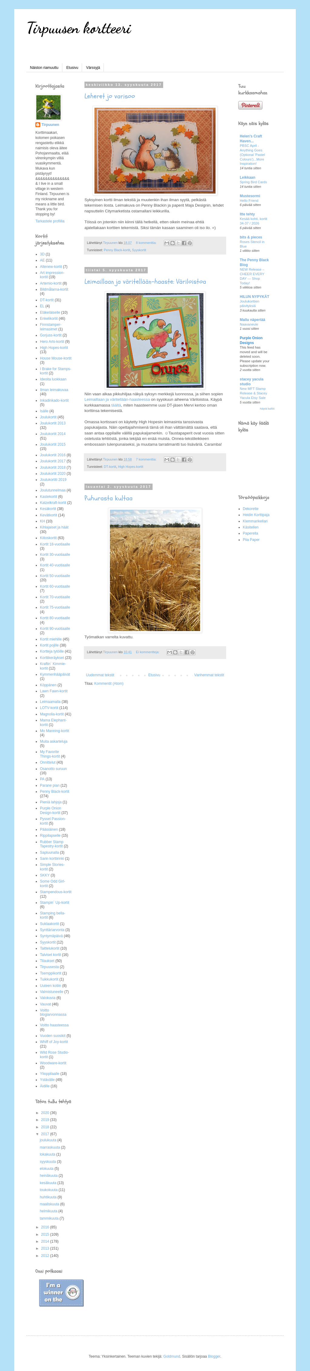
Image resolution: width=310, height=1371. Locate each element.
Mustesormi (250, 196)
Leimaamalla (50, 702)
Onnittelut (47, 762)
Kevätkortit (48, 515)
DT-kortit (110, 466)
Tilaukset (47, 961)
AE (42, 260)
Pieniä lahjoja (50, 802)
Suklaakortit (49, 924)
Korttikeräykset (52, 658)
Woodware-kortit (53, 1063)
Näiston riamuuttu (44, 68)
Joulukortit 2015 (53, 444)
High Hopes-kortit (130, 466)
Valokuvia (47, 998)
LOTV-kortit (49, 708)
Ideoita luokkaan (53, 379)
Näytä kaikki (267, 408)
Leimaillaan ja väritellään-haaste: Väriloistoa (145, 281)
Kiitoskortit (48, 538)
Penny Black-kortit (117, 250)
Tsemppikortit (50, 973)
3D (42, 254)
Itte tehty (247, 214)
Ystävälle (47, 1080)
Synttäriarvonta (52, 930)
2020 (45, 1113)
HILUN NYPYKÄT (254, 297)
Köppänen (48, 685)
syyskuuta (48, 1162)
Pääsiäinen (49, 829)
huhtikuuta (49, 1197)
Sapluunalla (49, 852)
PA (42, 779)
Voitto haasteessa (54, 1025)
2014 (45, 1241)
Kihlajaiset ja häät (54, 527)
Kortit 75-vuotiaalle (55, 607)
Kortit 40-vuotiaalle (55, 565)
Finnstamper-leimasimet (50, 326)
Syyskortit (139, 250)
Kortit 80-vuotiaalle (55, 618)
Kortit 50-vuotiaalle (55, 576)
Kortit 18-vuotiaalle (55, 544)
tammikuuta (49, 1218)
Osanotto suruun (53, 769)
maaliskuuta (50, 1204)
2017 (45, 1134)
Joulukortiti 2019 (53, 480)
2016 (45, 1227)
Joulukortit (48, 417)
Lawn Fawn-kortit (54, 691)
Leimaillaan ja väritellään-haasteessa (117, 399)
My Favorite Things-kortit (50, 754)
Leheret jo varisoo (109, 96)
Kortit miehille (51, 639)
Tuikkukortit (49, 979)
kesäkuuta (48, 1183)
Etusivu (72, 68)
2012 (45, 1256)
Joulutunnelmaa (53, 490)
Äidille (45, 1086)
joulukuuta (48, 1140)
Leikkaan (247, 177)
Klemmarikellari (255, 521)
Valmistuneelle (51, 992)
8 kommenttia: (146, 243)
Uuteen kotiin (50, 986)
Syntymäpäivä (51, 936)
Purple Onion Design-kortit (50, 810)
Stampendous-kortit (55, 892)
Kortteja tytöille (52, 651)
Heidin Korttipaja (256, 515)
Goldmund (171, 1356)
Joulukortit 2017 (53, 461)
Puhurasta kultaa (108, 498)
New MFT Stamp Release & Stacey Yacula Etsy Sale (253, 393)
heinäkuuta (49, 1175)
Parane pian (50, 785)
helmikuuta (49, 1211)
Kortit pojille (49, 645)
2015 (45, 1234)
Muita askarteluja (54, 741)
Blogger (214, 1356)
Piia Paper (251, 540)
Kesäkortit (48, 509)
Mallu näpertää (252, 320)
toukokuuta (49, 1190)
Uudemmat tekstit (100, 675)
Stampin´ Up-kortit (54, 902)
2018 (45, 1127)
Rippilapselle (50, 835)
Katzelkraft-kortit (53, 503)
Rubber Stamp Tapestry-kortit (51, 844)
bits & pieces (251, 237)
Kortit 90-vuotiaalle (55, 628)
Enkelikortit (49, 318)
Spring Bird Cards (253, 182)
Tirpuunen (50, 125)
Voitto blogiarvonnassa (53, 1012)
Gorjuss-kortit (50, 335)
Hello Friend (249, 200)
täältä (116, 405)
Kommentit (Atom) (109, 683)
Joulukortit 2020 (53, 473)
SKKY (45, 875)
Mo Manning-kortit (54, 731)
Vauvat (45, 1004)
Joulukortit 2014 (53, 434)
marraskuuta (50, 1147)
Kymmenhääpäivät (55, 674)
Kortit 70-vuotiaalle (55, 597)
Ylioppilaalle (49, 1074)
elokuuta (47, 1169)
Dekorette (251, 509)
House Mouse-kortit (55, 358)
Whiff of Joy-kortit (54, 1042)
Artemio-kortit (50, 283)
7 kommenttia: (146, 459)
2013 (45, 1248)
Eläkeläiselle (50, 312)
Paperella (250, 533)
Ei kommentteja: (148, 652)
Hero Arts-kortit (52, 341)
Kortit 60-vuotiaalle (55, 586)
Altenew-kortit (51, 267)
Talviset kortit (50, 955)
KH (42, 521)
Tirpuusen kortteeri (78, 28)
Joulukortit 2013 (53, 423)
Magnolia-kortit (52, 714)
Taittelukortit (49, 948)
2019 (45, 1120)
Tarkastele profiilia (49, 221)
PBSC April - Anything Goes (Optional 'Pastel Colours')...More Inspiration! (252, 154)
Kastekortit (48, 497)
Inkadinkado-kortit (54, 400)
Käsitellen (251, 527)
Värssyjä (93, 68)
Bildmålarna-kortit (54, 289)
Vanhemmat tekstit (209, 675)
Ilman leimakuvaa (54, 390)
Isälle (44, 411)
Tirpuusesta (49, 967)
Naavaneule (249, 324)
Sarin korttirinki (52, 858)
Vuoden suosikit (52, 1036)
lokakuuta (48, 1154)
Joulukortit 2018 (53, 467)
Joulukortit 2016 (53, 455)
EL (42, 306)
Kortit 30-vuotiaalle (55, 554)
